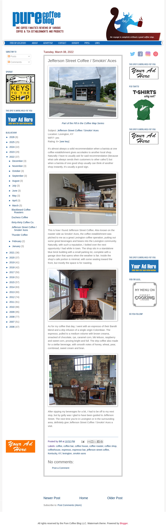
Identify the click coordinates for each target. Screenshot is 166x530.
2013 (12, 292)
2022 (12, 157)
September (18, 176)
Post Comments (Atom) (69, 505)
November (17, 166)
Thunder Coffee (20, 235)
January (16, 246)
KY (59, 453)
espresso (66, 450)
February (17, 241)
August (16, 181)
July (14, 186)
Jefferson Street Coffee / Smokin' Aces (78, 130)
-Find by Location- (17, 43)
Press (87, 43)
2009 (12, 312)
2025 (12, 142)
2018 (12, 267)
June (15, 191)
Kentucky (52, 453)
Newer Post (52, 498)
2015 (12, 282)
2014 (12, 287)
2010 (12, 307)
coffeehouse (54, 450)
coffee (59, 446)
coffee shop (110, 446)
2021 (12, 252)
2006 (12, 327)
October (16, 171)
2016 (12, 277)
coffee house (81, 446)
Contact (62, 43)
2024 (12, 147)
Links (97, 43)
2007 (12, 322)
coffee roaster (96, 446)
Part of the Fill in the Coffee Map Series (83, 123)
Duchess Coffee (20, 217)
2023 (12, 152)
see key (64, 141)
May (14, 196)
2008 (12, 317)
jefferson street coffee (98, 450)
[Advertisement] (83, 486)
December (17, 161)
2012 (12, 297)
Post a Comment (60, 468)
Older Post (114, 498)
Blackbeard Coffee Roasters (21, 211)
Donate (75, 43)
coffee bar (68, 446)
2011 (12, 302)
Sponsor (9, 72)
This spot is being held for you (19, 110)
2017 (12, 272)
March (15, 205)
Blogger (124, 523)
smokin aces (79, 453)
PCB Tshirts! (134, 86)
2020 (12, 257)
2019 (12, 262)
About (35, 43)
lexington (67, 453)
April (14, 200)
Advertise (48, 43)
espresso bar (79, 450)
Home (83, 498)
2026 (12, 137)
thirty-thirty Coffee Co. (23, 222)
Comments (15, 62)
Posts (12, 56)
